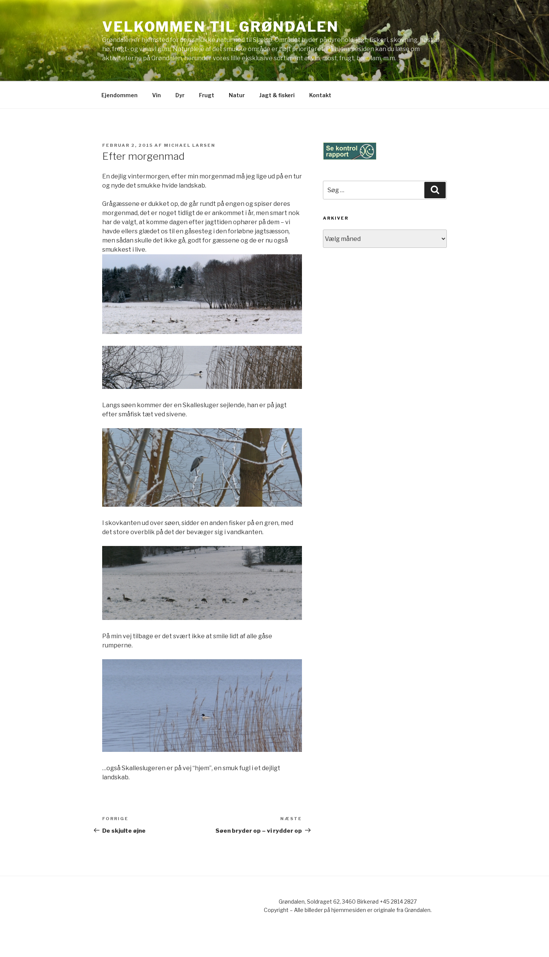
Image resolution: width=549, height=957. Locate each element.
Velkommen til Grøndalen (220, 26)
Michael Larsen (189, 145)
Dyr (180, 95)
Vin (156, 95)
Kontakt (320, 95)
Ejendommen (119, 95)
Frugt (206, 95)
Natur (237, 95)
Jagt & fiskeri (277, 95)
